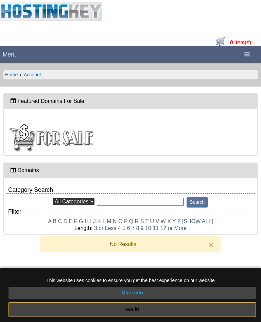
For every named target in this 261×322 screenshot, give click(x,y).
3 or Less (105, 228)
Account (32, 74)
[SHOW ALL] (197, 221)
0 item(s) (240, 42)
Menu (10, 54)
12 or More (173, 228)
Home (11, 74)
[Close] (211, 245)
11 (156, 228)
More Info (132, 292)
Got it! (132, 309)
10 (148, 228)
